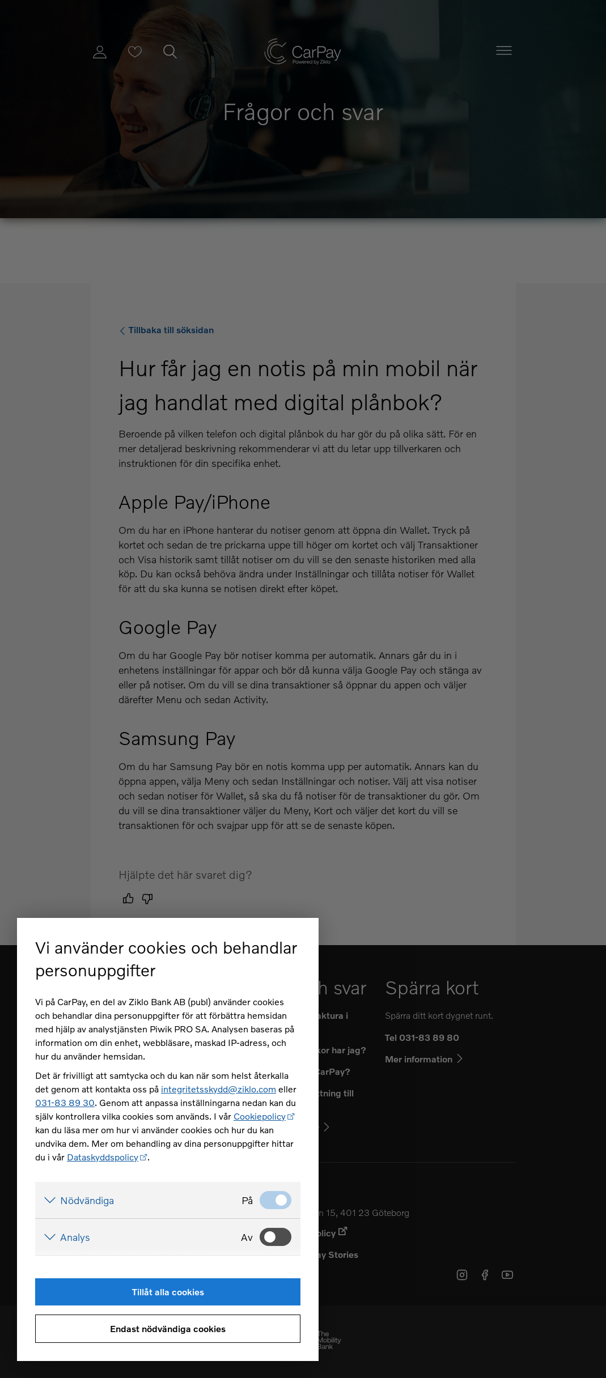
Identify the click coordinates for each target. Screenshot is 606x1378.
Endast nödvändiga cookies (168, 1328)
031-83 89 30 (65, 1102)
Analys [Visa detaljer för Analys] (75, 1237)
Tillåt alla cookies (168, 1291)
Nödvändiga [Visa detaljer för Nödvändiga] (87, 1200)
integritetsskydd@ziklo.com (218, 1088)
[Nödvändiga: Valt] (275, 1200)
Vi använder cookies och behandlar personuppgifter (166, 958)
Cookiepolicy (260, 1116)
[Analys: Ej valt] (275, 1237)
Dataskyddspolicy (102, 1156)
